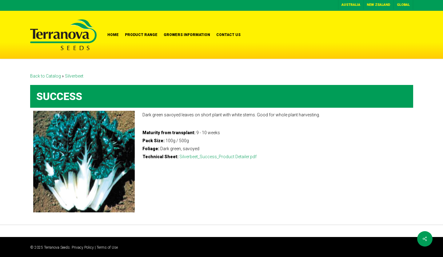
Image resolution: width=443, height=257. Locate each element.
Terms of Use (107, 247)
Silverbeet (74, 76)
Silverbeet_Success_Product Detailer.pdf (218, 156)
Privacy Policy (83, 247)
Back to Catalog (46, 76)
